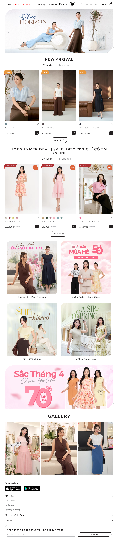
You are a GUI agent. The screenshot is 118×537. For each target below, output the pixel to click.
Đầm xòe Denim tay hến (89, 128)
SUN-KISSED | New (32, 359)
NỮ (6, 5)
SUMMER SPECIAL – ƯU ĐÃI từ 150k (24, 5)
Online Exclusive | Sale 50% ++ (86, 297)
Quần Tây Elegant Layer (51, 128)
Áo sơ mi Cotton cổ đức (89, 222)
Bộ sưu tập (42, 5)
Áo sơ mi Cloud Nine (13, 128)
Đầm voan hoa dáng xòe (15, 222)
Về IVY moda (10, 501)
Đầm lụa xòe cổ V (49, 222)
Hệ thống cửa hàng (12, 510)
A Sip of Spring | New (86, 359)
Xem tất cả (59, 140)
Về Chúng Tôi (52, 5)
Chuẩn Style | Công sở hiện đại (32, 297)
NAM (9, 5)
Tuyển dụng (9, 505)
